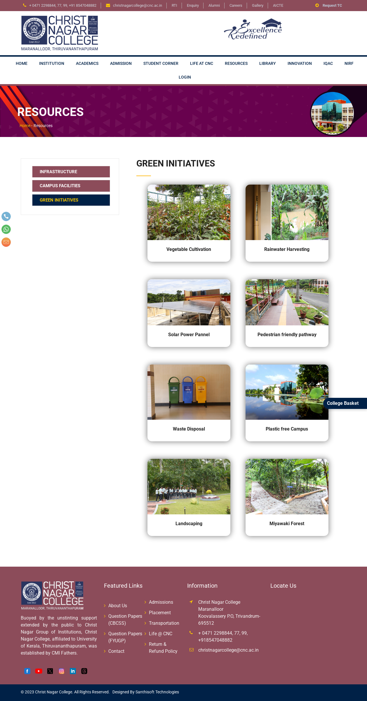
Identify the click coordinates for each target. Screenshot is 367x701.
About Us (117, 605)
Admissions (161, 602)
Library (267, 63)
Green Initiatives (59, 200)
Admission (121, 63)
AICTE (278, 5)
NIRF (349, 63)
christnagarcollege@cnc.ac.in (228, 650)
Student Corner (160, 63)
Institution (51, 63)
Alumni (214, 5)
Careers (235, 5)
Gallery (257, 5)
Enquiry (193, 5)
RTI (174, 5)
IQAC (328, 63)
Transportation (164, 623)
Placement (160, 612)
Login (185, 77)
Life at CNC (201, 63)
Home (21, 63)
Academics (87, 63)
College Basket (343, 403)
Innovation (300, 63)
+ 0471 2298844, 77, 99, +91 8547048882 (62, 5)
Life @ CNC (160, 633)
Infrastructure (58, 171)
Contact (116, 651)
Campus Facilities (60, 185)
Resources (236, 63)
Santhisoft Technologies (157, 692)
